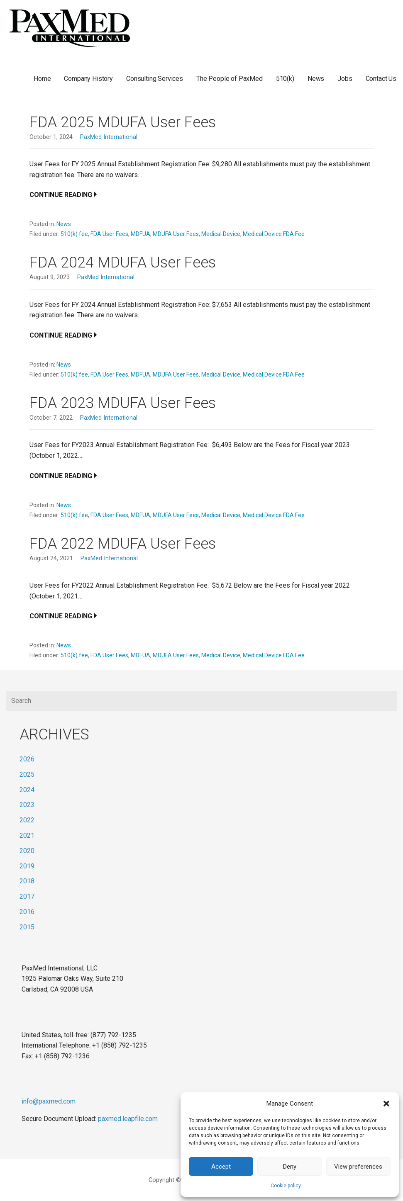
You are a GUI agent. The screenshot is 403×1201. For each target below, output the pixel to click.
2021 (27, 835)
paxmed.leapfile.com (128, 1119)
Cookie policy (286, 1186)
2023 (27, 805)
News (316, 79)
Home (42, 79)
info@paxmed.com (49, 1101)
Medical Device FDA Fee (274, 234)
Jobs (344, 79)
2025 (27, 774)
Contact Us (381, 79)
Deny (289, 1166)
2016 (27, 912)
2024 (27, 790)
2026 (27, 759)
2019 (27, 866)
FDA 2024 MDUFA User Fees (122, 262)
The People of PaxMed (229, 79)
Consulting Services (154, 79)
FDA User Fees (109, 234)
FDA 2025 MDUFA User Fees (122, 122)
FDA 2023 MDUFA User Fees (122, 403)
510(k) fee (74, 234)
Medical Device (220, 234)
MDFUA (140, 234)
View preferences (358, 1166)
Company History (88, 79)
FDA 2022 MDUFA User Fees (122, 543)
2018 (27, 881)
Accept (221, 1166)
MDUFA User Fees (176, 234)
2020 (27, 851)
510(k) (285, 79)
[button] (386, 1103)
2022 (27, 820)
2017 (27, 896)
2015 (27, 927)
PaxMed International (108, 137)
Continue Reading (60, 195)
